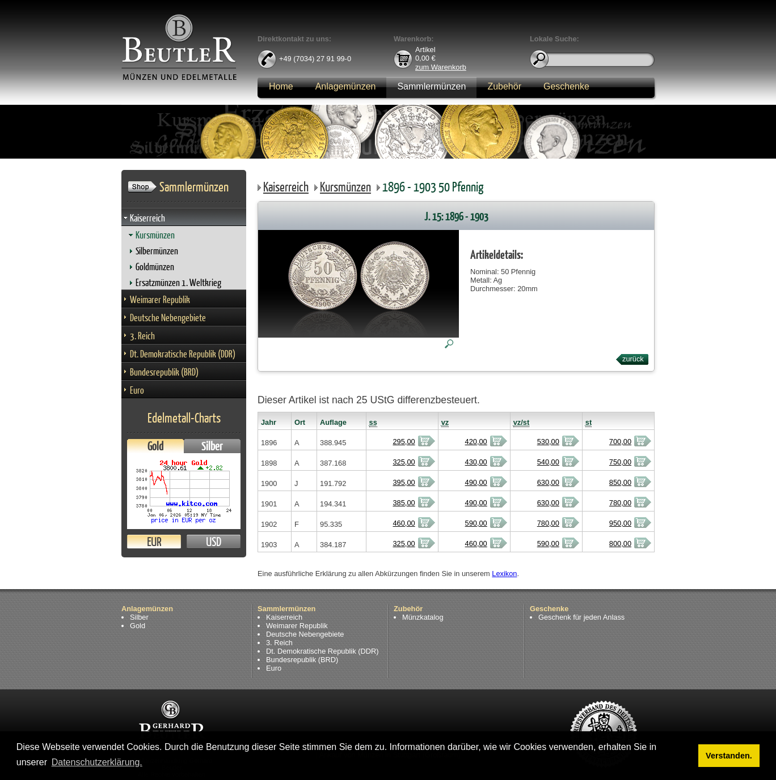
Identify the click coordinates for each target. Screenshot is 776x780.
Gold (155, 446)
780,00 (620, 502)
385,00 (404, 502)
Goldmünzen (155, 266)
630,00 (548, 482)
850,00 (620, 482)
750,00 (620, 462)
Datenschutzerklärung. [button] (97, 762)
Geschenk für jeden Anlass (581, 617)
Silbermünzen (157, 251)
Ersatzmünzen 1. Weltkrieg (178, 282)
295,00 (404, 441)
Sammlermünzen (431, 86)
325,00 (404, 462)
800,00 (620, 543)
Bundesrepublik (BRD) (164, 372)
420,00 (476, 441)
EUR (154, 542)
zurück (633, 359)
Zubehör (504, 86)
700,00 (620, 441)
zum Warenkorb (440, 66)
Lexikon (504, 573)
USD (213, 542)
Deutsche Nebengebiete (168, 317)
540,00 (548, 462)
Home (281, 86)
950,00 (620, 523)
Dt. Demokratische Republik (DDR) (182, 354)
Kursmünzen (155, 235)
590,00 (476, 523)
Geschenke (566, 86)
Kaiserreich (147, 218)
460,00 (404, 523)
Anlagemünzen (345, 86)
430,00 (476, 462)
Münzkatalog (423, 617)
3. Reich (142, 336)
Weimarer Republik (160, 299)
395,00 (404, 482)
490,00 (476, 482)
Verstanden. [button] (729, 755)
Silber (212, 446)
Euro (137, 390)
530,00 (548, 441)
